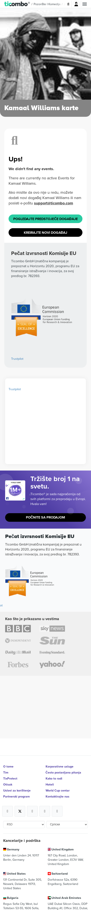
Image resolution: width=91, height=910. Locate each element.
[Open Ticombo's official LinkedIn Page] (57, 811)
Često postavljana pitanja (63, 772)
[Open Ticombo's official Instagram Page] (32, 811)
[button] (17, 4)
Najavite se (76, 4)
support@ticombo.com (53, 203)
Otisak (7, 784)
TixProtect (10, 778)
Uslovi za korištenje (17, 790)
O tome (8, 766)
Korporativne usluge (59, 766)
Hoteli (50, 784)
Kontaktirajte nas (57, 796)
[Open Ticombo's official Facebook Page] (15, 498)
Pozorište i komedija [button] (47, 4)
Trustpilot (17, 359)
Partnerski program (16, 796)
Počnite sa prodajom (45, 517)
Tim (5, 772)
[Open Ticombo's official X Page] (20, 811)
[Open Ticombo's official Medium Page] (44, 811)
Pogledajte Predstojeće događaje (45, 218)
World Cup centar (58, 790)
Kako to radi (54, 778)
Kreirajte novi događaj (45, 232)
